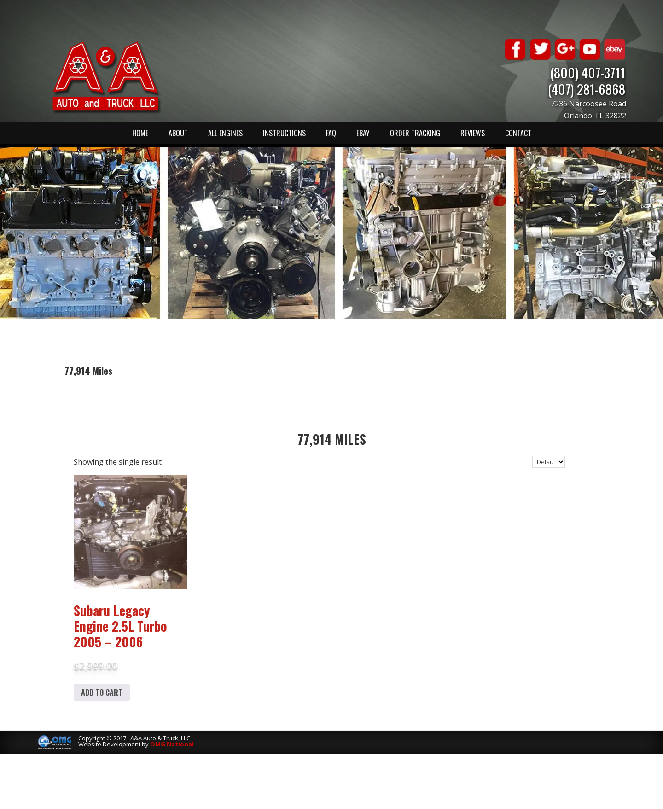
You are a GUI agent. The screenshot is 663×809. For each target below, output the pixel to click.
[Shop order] (548, 462)
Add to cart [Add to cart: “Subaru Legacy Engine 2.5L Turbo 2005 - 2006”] (101, 692)
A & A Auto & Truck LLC (106, 77)
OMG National (172, 744)
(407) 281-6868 (587, 89)
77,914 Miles (331, 439)
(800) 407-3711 (588, 72)
